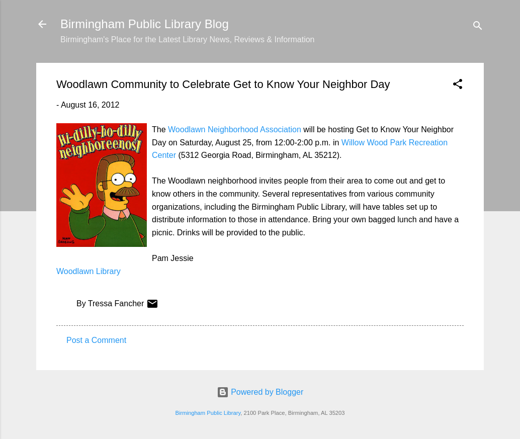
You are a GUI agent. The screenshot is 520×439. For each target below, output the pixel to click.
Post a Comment (96, 340)
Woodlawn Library (88, 271)
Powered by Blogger (260, 392)
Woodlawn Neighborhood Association (234, 129)
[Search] (478, 27)
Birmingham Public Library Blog (144, 24)
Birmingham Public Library (207, 413)
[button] (458, 86)
